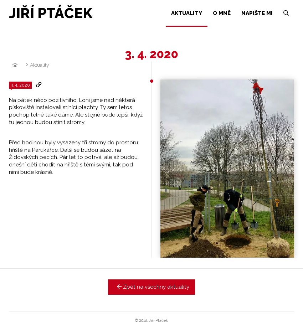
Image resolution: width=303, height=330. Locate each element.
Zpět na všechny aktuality (152, 287)
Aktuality (39, 65)
